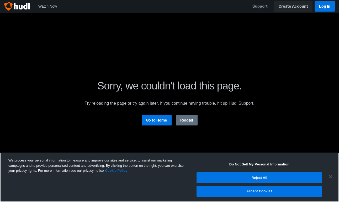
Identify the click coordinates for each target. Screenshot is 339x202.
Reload (186, 120)
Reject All (259, 178)
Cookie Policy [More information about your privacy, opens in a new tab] (116, 171)
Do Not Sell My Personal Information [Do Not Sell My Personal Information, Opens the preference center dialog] (259, 164)
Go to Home (156, 120)
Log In (324, 6)
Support (260, 6)
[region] (169, 177)
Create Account (293, 6)
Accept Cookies (259, 191)
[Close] (330, 177)
